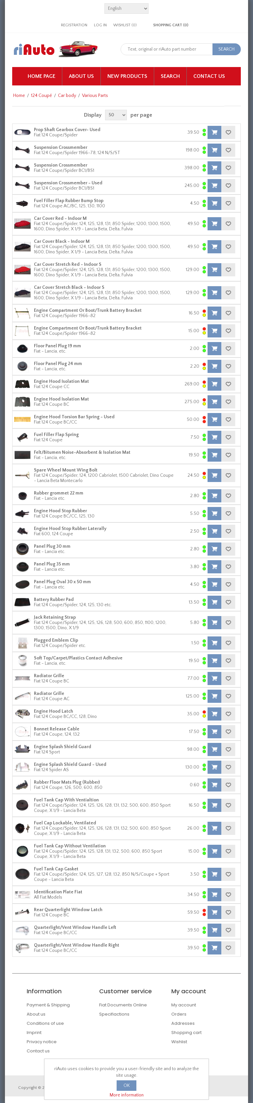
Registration (74, 25)
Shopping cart (186, 1032)
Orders (178, 1014)
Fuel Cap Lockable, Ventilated (65, 823)
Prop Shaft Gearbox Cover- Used (67, 129)
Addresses (183, 1023)
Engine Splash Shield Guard (62, 746)
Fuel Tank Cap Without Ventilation (70, 846)
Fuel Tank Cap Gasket (56, 869)
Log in (100, 25)
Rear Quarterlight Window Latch (68, 909)
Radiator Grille (49, 675)
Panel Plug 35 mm (52, 564)
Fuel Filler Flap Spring (56, 434)
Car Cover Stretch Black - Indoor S (69, 287)
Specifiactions (114, 1014)
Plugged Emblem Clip (56, 640)
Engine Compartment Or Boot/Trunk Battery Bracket (88, 310)
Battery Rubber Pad (54, 599)
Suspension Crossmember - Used (68, 183)
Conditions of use (45, 1023)
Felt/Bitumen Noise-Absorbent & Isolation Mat (82, 452)
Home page (41, 76)
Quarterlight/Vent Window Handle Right (76, 945)
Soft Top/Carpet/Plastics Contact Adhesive (78, 658)
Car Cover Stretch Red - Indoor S (67, 264)
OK (127, 1085)
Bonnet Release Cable (56, 729)
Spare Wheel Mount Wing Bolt (66, 470)
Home (19, 95)
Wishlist (179, 1042)
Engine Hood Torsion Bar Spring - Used (74, 417)
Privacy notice (42, 1042)
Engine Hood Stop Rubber (60, 511)
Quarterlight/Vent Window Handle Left (75, 927)
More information (127, 1095)
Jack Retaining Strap (55, 617)
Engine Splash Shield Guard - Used (70, 764)
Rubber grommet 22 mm (58, 493)
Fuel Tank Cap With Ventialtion (66, 800)
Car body (67, 95)
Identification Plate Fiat (58, 892)
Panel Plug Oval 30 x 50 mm (62, 582)
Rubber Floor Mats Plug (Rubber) (67, 782)
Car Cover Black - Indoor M (62, 241)
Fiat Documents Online (123, 1005)
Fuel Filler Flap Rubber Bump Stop (68, 200)
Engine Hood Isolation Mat (61, 381)
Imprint (34, 1032)
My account (183, 1005)
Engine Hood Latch (53, 711)
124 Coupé (41, 95)
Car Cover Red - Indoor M (60, 218)
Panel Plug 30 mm (52, 546)
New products (127, 76)
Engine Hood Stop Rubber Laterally (70, 528)
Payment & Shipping (48, 1005)
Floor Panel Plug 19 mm (57, 346)
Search (170, 76)
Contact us (209, 76)
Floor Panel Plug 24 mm (58, 363)
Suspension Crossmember (60, 147)
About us (81, 76)
